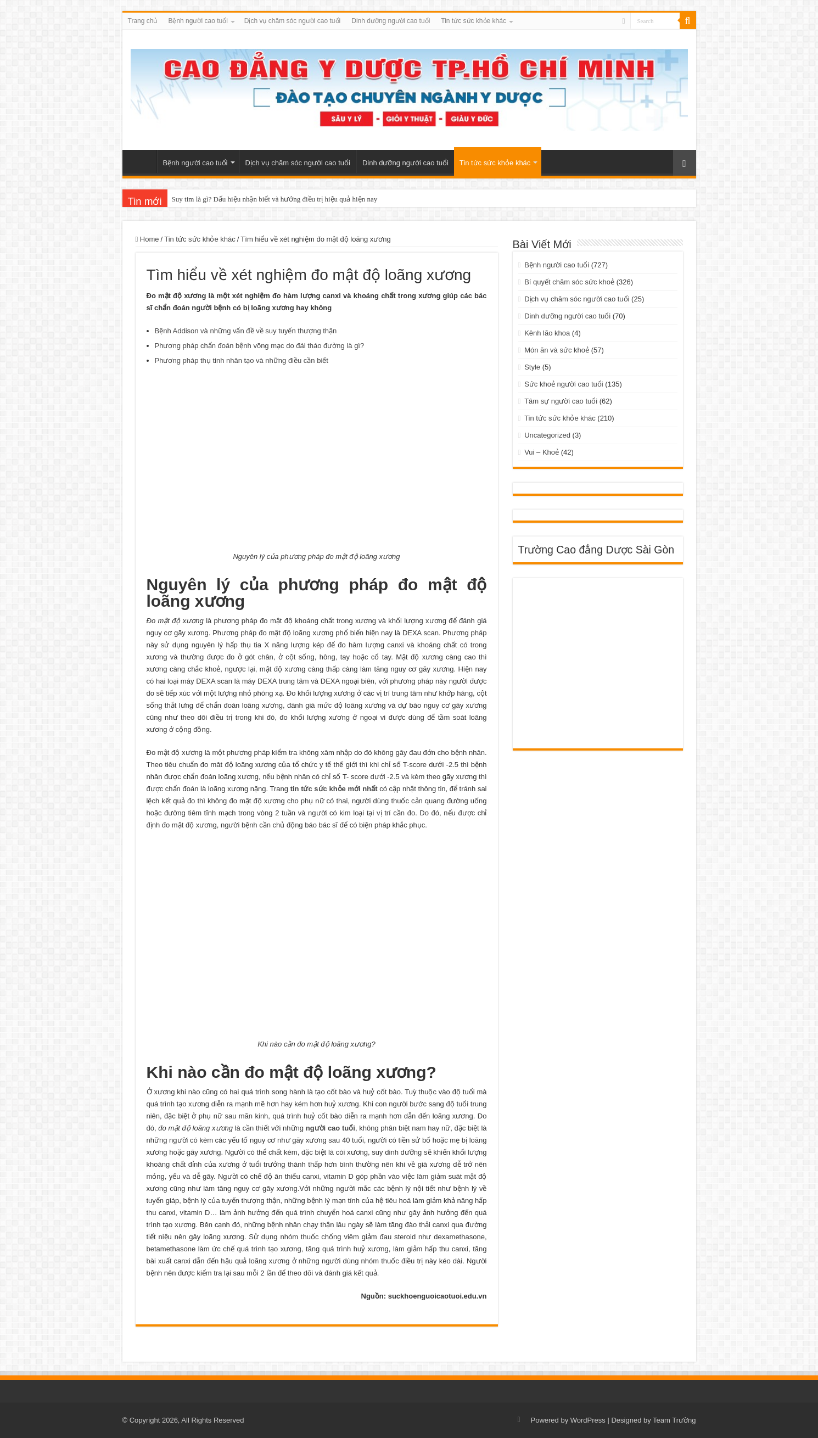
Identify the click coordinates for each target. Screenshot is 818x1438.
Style (532, 367)
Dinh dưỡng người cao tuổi (390, 21)
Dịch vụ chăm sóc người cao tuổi (292, 21)
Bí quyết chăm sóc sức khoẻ (569, 282)
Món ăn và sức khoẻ (556, 350)
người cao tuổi (330, 1128)
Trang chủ (143, 21)
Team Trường (674, 1420)
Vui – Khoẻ (541, 452)
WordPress (588, 1420)
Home (147, 239)
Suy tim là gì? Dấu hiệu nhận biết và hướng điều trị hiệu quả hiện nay (275, 199)
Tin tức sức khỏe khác (473, 21)
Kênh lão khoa (547, 333)
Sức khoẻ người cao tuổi (563, 384)
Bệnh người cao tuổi (197, 21)
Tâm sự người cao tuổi (560, 401)
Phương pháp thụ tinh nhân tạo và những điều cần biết (241, 360)
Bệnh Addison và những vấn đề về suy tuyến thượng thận (246, 331)
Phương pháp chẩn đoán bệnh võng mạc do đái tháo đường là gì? (260, 346)
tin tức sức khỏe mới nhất (334, 789)
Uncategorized (547, 435)
